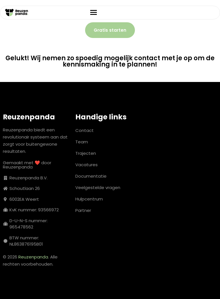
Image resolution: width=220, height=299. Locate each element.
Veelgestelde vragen (97, 187)
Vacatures (86, 165)
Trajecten (85, 153)
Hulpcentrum (89, 199)
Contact (84, 130)
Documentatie (91, 176)
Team (81, 142)
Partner (83, 210)
